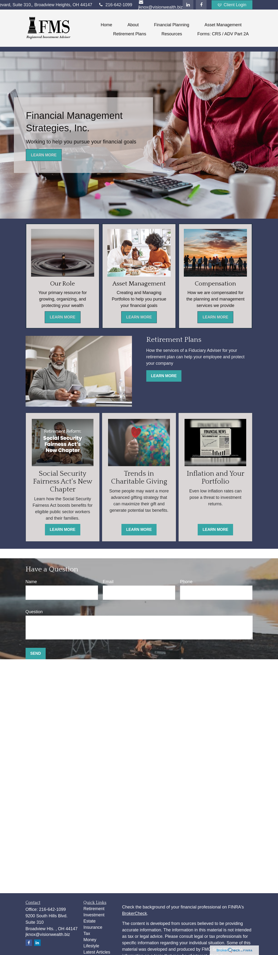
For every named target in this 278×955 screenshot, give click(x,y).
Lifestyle (91, 946)
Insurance (92, 927)
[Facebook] (201, 5)
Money (89, 939)
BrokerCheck (134, 913)
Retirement (93, 908)
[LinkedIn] (188, 5)
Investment (93, 915)
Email (108, 581)
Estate (89, 921)
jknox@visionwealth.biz (48, 934)
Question (34, 611)
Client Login (232, 4)
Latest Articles (96, 952)
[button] (106, 24)
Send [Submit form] (35, 653)
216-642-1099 (115, 4)
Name (31, 581)
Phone (186, 581)
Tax (86, 933)
